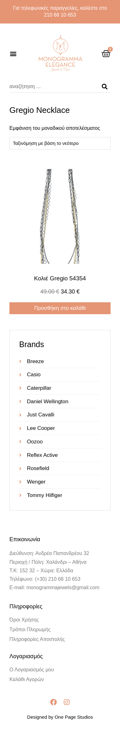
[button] (13, 53)
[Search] (105, 87)
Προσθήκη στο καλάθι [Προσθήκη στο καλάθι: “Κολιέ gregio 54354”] (60, 308)
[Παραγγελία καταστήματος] (60, 143)
